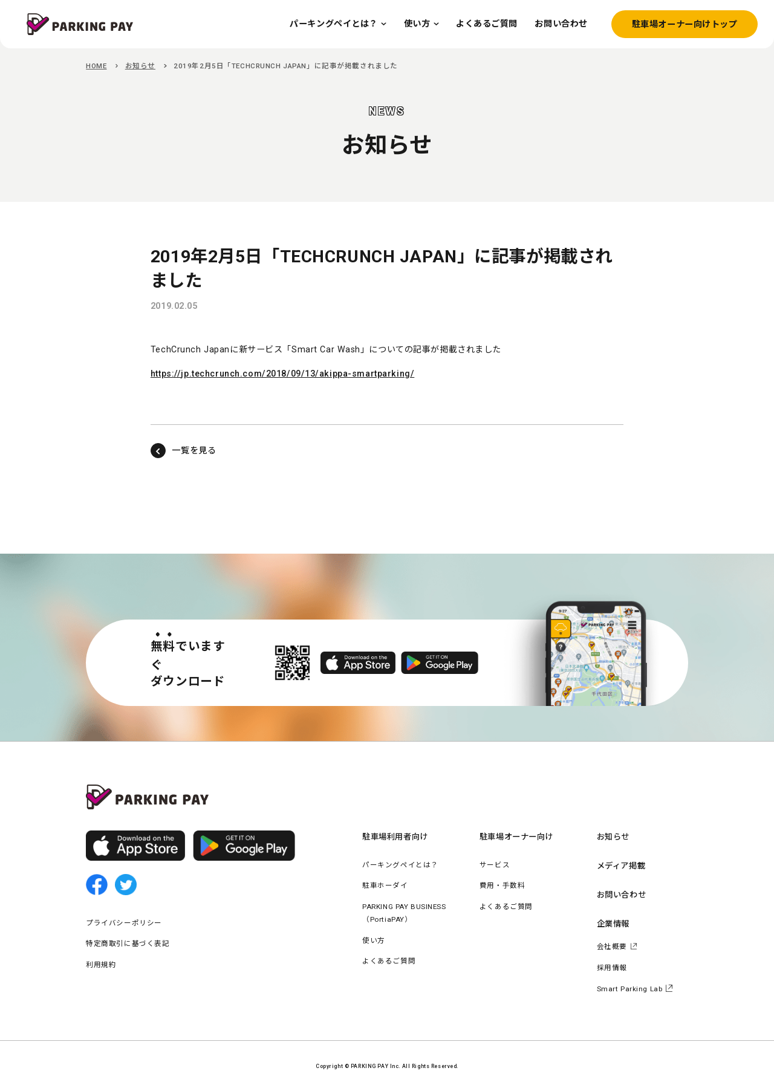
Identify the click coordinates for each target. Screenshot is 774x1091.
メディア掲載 (621, 865)
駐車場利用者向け (395, 836)
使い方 (373, 940)
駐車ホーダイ (385, 885)
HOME (96, 66)
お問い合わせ (621, 894)
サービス (495, 865)
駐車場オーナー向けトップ (685, 24)
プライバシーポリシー (124, 923)
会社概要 (612, 946)
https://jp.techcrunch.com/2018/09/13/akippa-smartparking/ (282, 373)
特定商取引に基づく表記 (127, 943)
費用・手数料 (502, 885)
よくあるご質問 (388, 961)
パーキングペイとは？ (400, 865)
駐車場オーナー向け (516, 836)
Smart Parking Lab (630, 989)
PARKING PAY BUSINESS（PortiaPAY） (404, 913)
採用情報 (612, 967)
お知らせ (140, 66)
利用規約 (101, 964)
